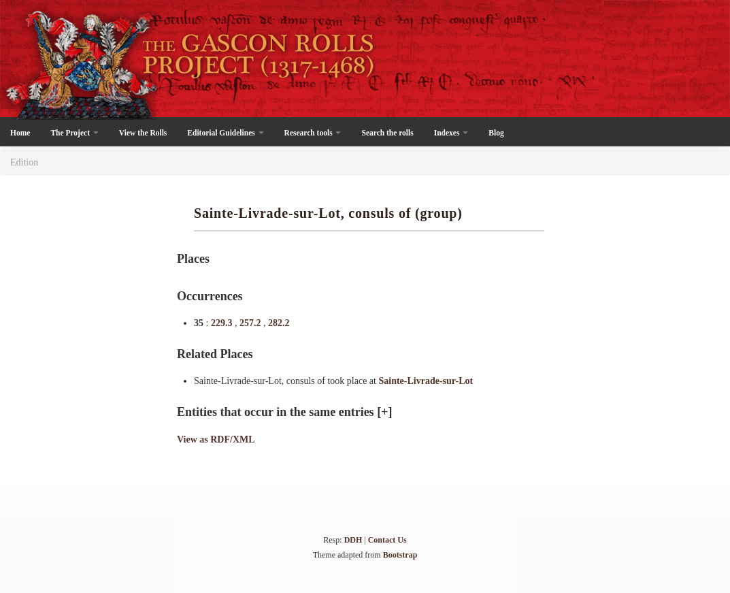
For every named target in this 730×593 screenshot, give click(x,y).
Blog (495, 133)
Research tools (313, 133)
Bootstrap (400, 555)
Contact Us (387, 540)
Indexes (451, 133)
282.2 (279, 323)
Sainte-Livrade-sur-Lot (425, 381)
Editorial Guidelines (225, 133)
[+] (384, 412)
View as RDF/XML (216, 439)
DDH (353, 540)
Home (20, 133)
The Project (74, 133)
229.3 (223, 323)
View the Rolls (143, 133)
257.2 (251, 323)
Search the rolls (387, 133)
